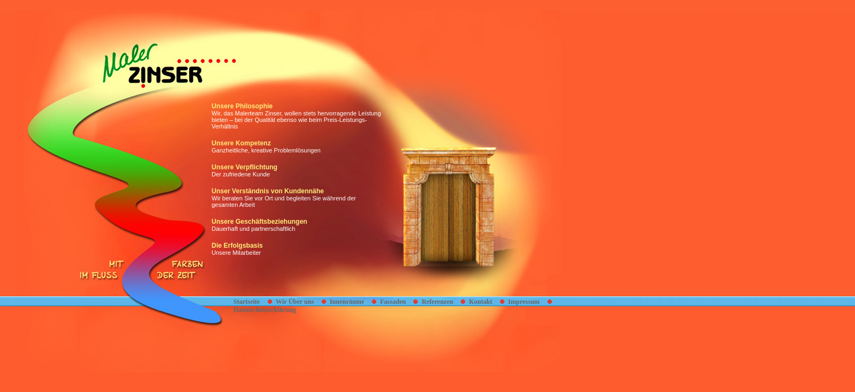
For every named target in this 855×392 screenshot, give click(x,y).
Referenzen (437, 301)
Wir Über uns (295, 301)
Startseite (246, 301)
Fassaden (393, 301)
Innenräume (347, 301)
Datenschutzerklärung (264, 310)
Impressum (524, 301)
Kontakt (480, 301)
